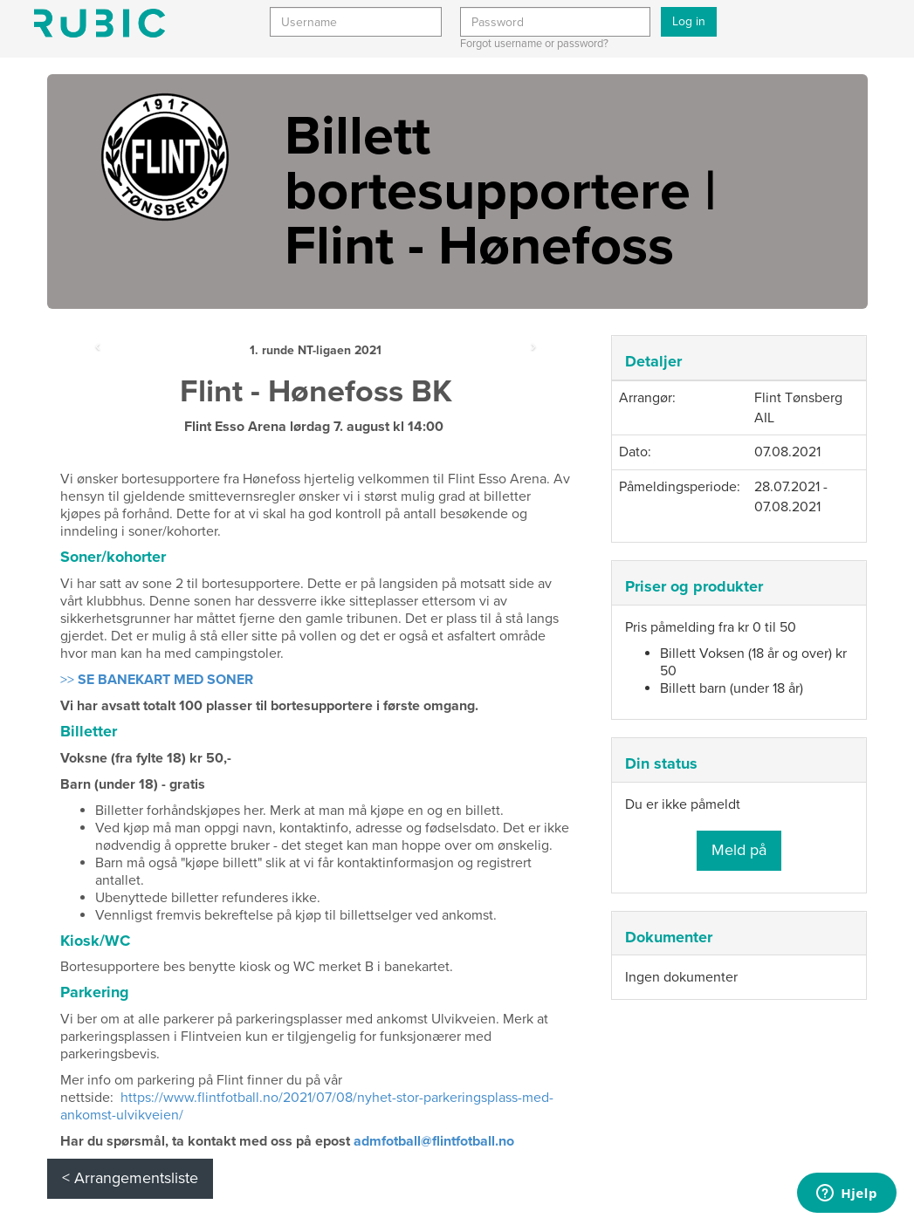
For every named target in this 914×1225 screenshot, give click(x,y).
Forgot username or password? (534, 44)
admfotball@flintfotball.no (434, 1141)
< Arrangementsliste (130, 1177)
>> (69, 679)
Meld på (738, 849)
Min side (99, 23)
